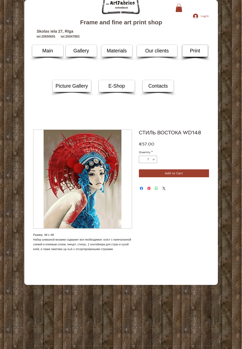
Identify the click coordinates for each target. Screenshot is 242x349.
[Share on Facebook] (141, 188)
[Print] (195, 51)
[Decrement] (141, 159)
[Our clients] (157, 51)
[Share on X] (164, 188)
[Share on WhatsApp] (156, 188)
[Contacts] (158, 86)
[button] (178, 8)
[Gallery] (81, 51)
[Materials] (116, 51)
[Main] (47, 51)
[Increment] (154, 159)
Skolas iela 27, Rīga (55, 31)
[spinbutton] (148, 159)
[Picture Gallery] (72, 86)
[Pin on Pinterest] (149, 188)
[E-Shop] (117, 86)
